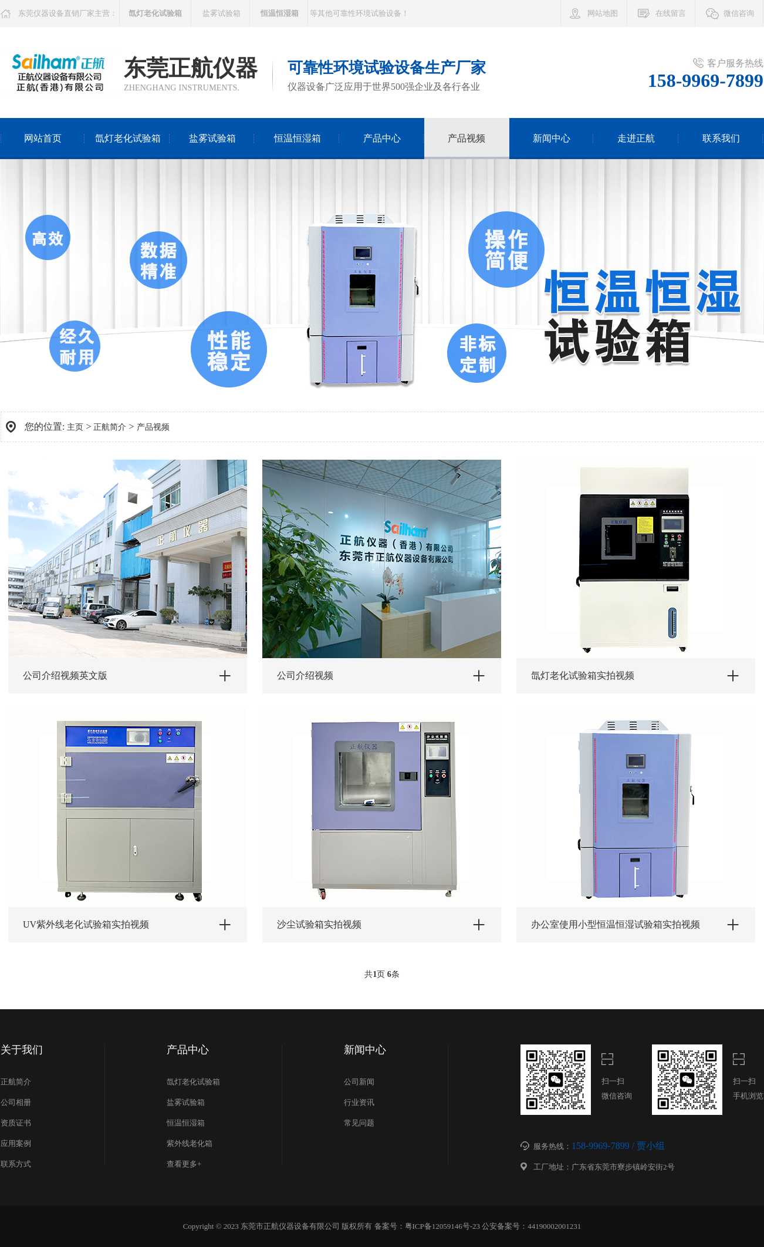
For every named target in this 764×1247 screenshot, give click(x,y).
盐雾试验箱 (221, 13)
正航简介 (109, 427)
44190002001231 (554, 1226)
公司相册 (16, 1102)
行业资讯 (359, 1102)
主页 (75, 427)
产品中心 (382, 138)
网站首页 (43, 138)
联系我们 (721, 138)
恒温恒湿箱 (297, 138)
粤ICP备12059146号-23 (443, 1226)
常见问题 (359, 1122)
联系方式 (16, 1164)
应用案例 (16, 1143)
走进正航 (636, 138)
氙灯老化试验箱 (128, 138)
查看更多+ (184, 1164)
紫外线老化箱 (189, 1143)
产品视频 (466, 138)
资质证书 (16, 1122)
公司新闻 (359, 1081)
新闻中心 (551, 138)
